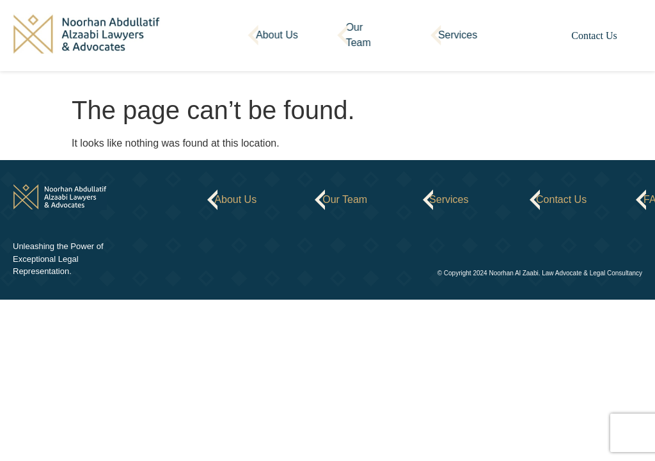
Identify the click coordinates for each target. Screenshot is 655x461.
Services (457, 34)
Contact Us (594, 35)
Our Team (357, 35)
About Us (277, 34)
